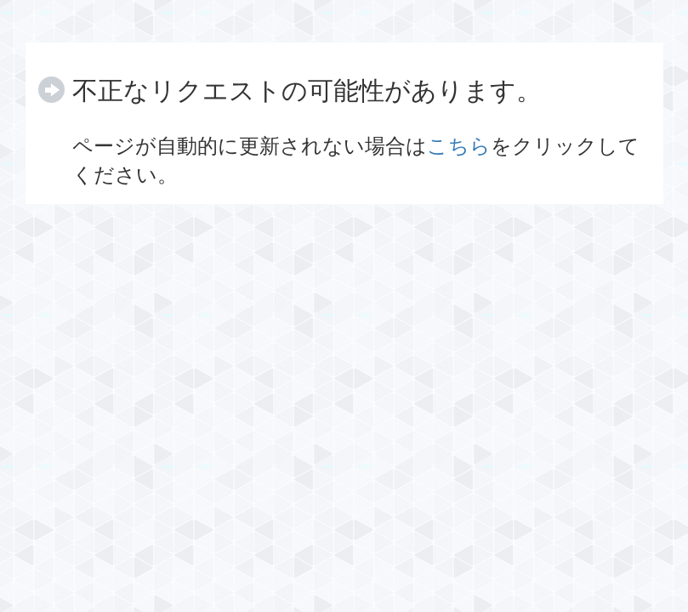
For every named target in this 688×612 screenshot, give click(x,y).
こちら (459, 145)
